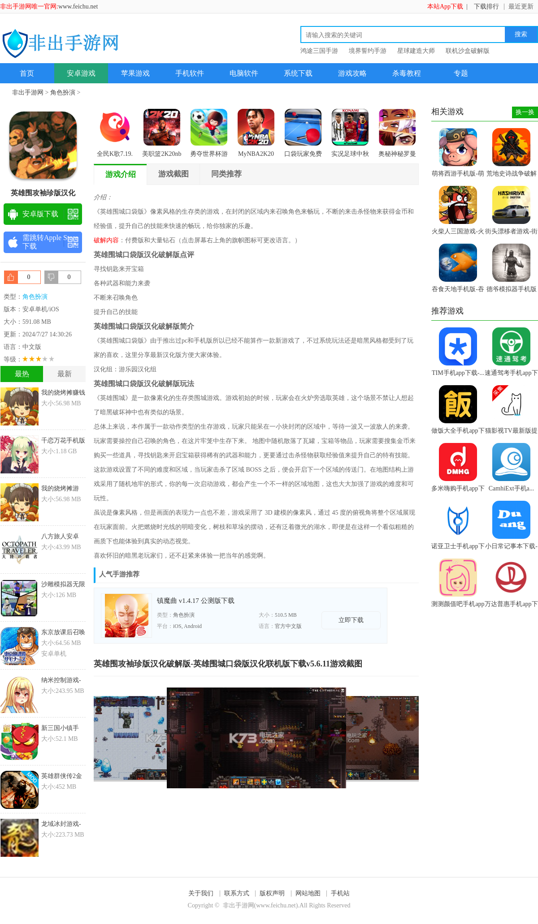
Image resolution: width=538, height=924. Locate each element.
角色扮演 (62, 92)
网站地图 (308, 893)
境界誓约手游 (367, 50)
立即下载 (351, 620)
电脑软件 (244, 73)
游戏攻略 (352, 73)
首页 (27, 73)
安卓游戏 (81, 73)
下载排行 (486, 6)
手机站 (340, 893)
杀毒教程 (406, 73)
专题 (461, 73)
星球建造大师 (416, 50)
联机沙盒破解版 (468, 50)
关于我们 (200, 893)
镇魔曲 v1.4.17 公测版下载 (195, 600)
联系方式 (236, 893)
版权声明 (272, 893)
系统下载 (298, 73)
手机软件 (189, 73)
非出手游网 (27, 92)
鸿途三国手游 (319, 50)
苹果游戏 (135, 73)
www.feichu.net (78, 6)
